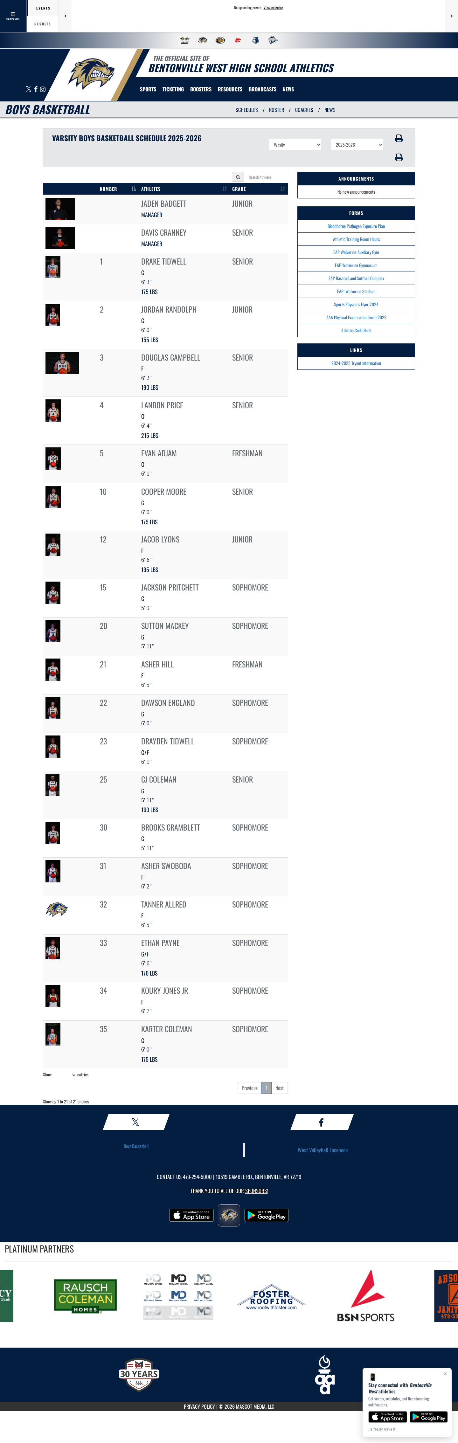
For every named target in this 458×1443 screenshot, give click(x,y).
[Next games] (451, 16)
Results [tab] (42, 23)
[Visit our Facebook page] (36, 89)
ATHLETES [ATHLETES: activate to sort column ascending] (151, 188)
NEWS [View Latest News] (330, 110)
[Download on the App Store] (387, 1417)
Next (279, 1088)
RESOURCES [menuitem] (230, 89)
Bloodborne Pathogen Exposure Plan (356, 226)
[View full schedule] (13, 16)
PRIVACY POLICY (199, 1406)
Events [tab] (43, 7)
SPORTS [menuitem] (148, 89)
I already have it (381, 1429)
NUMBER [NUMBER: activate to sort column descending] (108, 188)
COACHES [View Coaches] (304, 110)
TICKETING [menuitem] (173, 89)
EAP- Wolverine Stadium (356, 291)
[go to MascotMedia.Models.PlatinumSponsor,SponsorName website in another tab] (93, 1296)
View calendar (273, 7)
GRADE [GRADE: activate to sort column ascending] (239, 188)
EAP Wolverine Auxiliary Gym (356, 252)
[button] (399, 138)
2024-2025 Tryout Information (356, 363)
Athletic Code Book (356, 330)
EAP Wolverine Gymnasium (356, 265)
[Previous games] (65, 16)
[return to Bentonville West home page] (91, 74)
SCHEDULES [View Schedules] (247, 110)
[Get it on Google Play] (429, 1417)
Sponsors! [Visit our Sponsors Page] (256, 1191)
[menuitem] (263, 89)
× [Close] (445, 1373)
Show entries (65, 1075)
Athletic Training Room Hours (356, 239)
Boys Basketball (136, 1146)
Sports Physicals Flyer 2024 (356, 304)
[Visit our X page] (28, 89)
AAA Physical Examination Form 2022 (356, 317)
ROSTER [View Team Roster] (276, 110)
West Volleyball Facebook (323, 1150)
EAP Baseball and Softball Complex (356, 278)
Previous (250, 1088)
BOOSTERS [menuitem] (201, 89)
